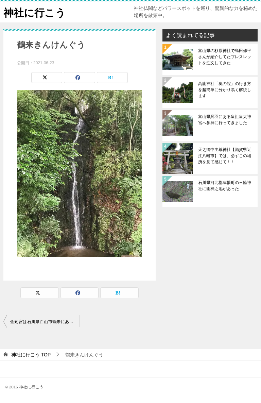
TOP (31, 354)
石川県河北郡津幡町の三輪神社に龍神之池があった (224, 185)
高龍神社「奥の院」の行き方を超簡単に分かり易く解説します (224, 89)
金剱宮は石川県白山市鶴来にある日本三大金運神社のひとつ (45, 321)
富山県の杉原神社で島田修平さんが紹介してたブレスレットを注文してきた (224, 56)
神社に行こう (34, 11)
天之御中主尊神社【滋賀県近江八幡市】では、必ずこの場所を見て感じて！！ (224, 155)
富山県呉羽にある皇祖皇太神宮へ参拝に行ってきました (224, 119)
